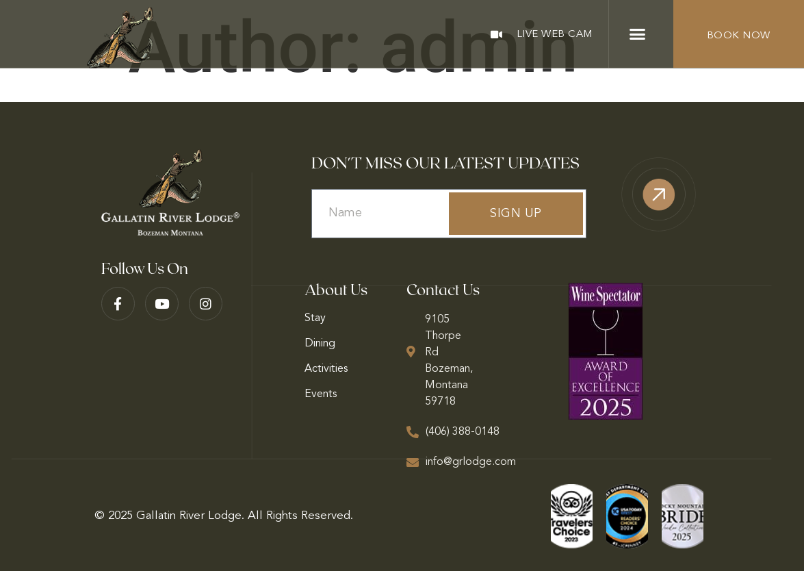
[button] (638, 34)
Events (320, 394)
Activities (326, 369)
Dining (319, 343)
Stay (315, 318)
